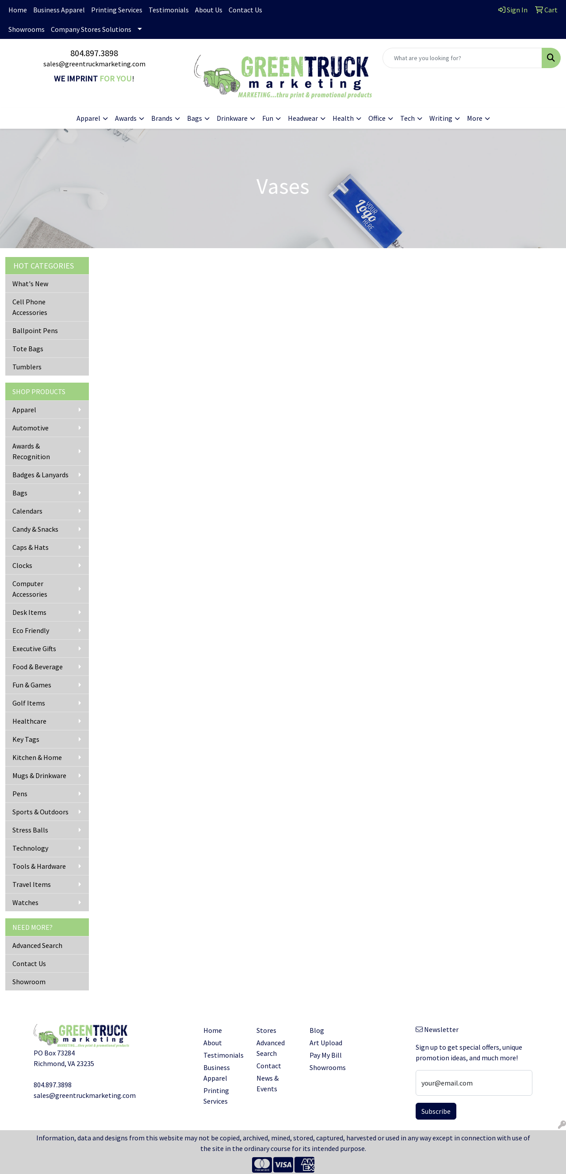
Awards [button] (126, 118)
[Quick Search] (462, 58)
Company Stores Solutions (91, 29)
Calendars (27, 510)
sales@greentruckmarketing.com (94, 63)
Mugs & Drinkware (39, 775)
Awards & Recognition (31, 451)
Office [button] (377, 118)
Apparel (24, 409)
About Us (208, 9)
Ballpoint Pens (35, 330)
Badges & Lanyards (40, 474)
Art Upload (326, 1042)
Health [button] (343, 118)
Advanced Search (37, 945)
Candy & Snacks (35, 529)
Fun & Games (31, 684)
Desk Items (29, 612)
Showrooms (26, 29)
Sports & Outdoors (40, 811)
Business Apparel (59, 9)
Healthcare (29, 721)
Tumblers (27, 366)
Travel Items (31, 884)
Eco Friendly (30, 630)
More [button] (474, 118)
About (212, 1042)
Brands (161, 118)
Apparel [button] (88, 118)
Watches (25, 902)
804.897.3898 (94, 52)
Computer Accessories (29, 589)
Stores (266, 1030)
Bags (19, 492)
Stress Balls (30, 829)
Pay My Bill (326, 1055)
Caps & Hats (30, 547)
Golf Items (28, 702)
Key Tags (25, 739)
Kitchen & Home (37, 757)
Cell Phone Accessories (29, 307)
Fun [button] (267, 118)
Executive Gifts (34, 648)
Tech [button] (407, 118)
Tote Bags (27, 348)
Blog (317, 1030)
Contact (268, 1065)
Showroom (29, 981)
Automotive (30, 427)
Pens (19, 793)
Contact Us (245, 9)
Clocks (22, 565)
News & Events (267, 1083)
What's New (30, 283)
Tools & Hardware (39, 866)
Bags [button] (194, 118)
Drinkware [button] (232, 118)
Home (17, 9)
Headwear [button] (303, 118)
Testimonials (169, 9)
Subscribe (436, 1111)
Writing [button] (440, 118)
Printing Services (116, 9)
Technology (30, 848)
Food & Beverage (37, 666)
